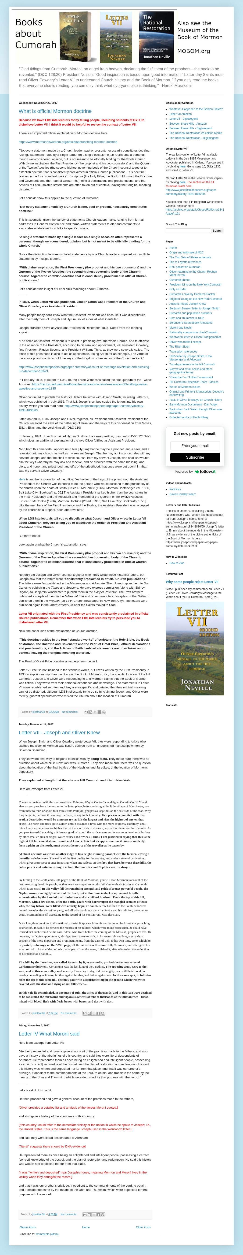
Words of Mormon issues (184, 387)
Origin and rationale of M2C (186, 252)
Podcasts (175, 489)
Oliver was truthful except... (186, 342)
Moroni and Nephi (180, 327)
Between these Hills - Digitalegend (190, 128)
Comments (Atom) (47, 1234)
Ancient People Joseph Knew (187, 303)
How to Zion (176, 563)
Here (22, 479)
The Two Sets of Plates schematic (190, 257)
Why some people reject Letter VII (192, 582)
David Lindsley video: (182, 494)
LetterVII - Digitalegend (183, 118)
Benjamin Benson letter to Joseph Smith (194, 308)
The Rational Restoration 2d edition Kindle (195, 133)
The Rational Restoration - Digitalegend (193, 138)
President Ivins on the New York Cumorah (195, 284)
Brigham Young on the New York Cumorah (195, 299)
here (183, 166)
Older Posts (143, 1227)
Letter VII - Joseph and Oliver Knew (59, 732)
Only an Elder (177, 289)
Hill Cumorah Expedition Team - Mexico (193, 382)
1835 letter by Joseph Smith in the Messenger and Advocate (190, 358)
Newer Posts (28, 1227)
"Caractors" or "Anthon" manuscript (191, 377)
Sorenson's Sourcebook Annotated (190, 322)
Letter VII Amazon (180, 114)
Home (86, 1227)
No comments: (70, 711)
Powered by (195, 471)
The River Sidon (179, 346)
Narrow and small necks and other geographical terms (190, 371)
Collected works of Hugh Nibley (188, 417)
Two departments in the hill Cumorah (192, 364)
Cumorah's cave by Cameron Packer (192, 294)
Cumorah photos (179, 280)
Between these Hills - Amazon (188, 123)
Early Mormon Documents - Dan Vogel (193, 404)
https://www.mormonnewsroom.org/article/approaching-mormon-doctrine (68, 142)
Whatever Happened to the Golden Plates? (196, 109)
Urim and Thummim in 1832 (186, 318)
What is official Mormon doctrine (55, 111)
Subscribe (195, 457)
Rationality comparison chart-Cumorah (193, 332)
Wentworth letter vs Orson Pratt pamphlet (195, 337)
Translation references (183, 351)
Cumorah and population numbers (190, 313)
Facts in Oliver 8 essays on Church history (195, 399)
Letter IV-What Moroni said (49, 1034)
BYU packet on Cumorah (184, 267)
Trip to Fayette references (185, 262)
